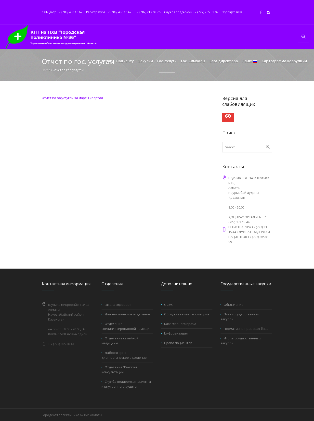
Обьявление (233, 304)
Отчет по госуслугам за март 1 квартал (72, 98)
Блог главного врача (180, 324)
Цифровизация (176, 333)
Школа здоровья (118, 304)
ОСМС (168, 304)
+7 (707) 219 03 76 (147, 12)
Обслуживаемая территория (186, 314)
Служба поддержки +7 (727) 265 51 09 (191, 12)
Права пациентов (178, 343)
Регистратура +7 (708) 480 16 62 (108, 12)
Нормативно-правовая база (246, 328)
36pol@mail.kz (232, 12)
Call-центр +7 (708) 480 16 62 (62, 12)
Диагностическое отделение (127, 314)
